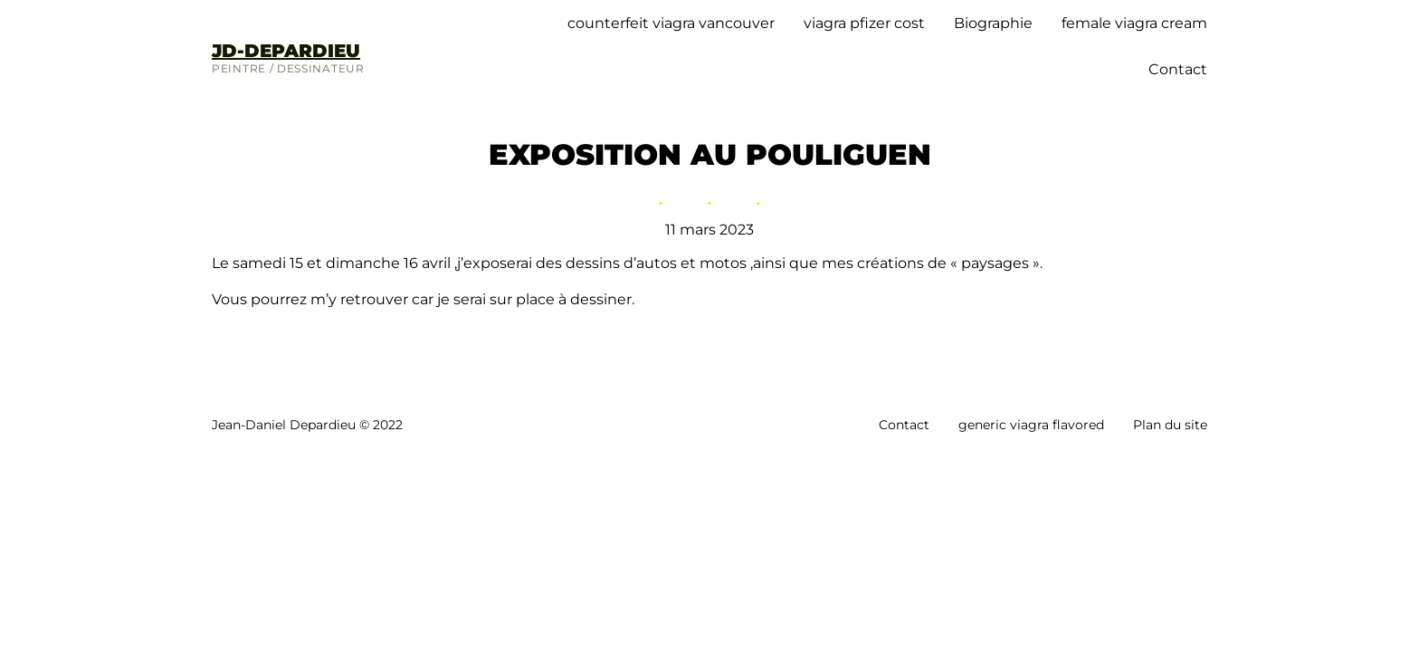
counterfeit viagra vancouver (671, 23)
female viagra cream (1134, 23)
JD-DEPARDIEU (286, 51)
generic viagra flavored (1031, 425)
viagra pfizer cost (864, 23)
